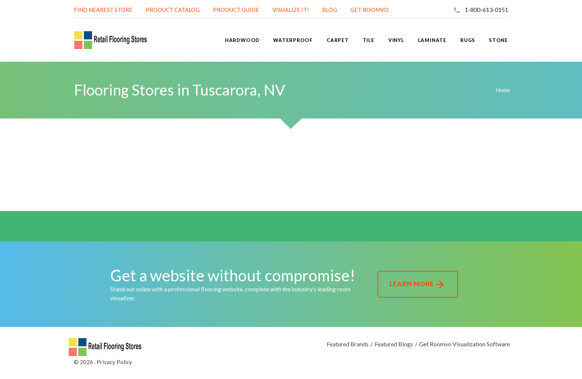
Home (503, 90)
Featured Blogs (394, 343)
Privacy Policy (114, 362)
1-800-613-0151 (486, 9)
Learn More (417, 285)
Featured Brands (348, 343)
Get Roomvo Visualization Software (464, 343)
